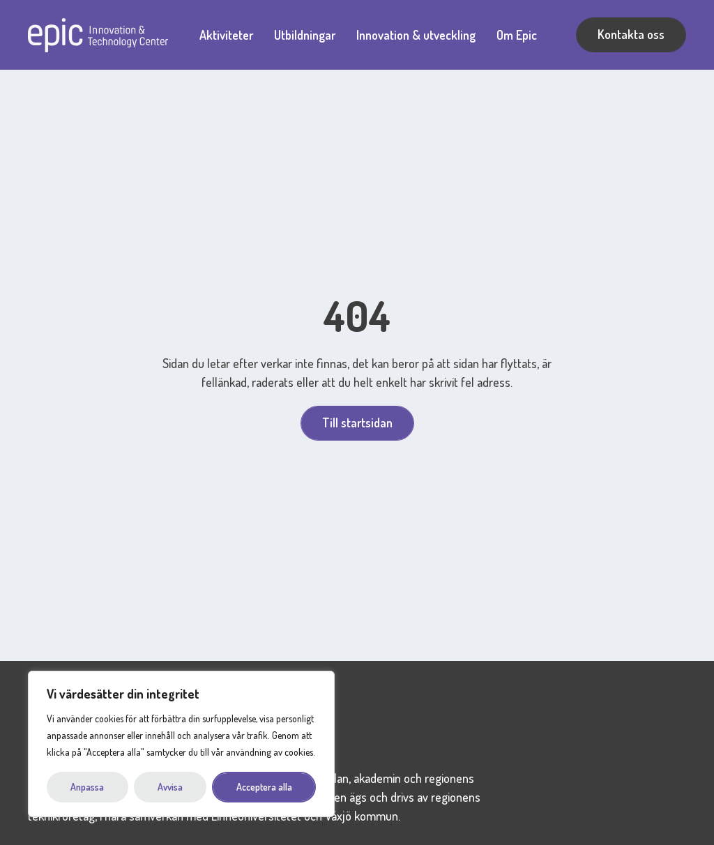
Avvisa (170, 787)
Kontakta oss (631, 34)
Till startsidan (357, 422)
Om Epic (516, 35)
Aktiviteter (226, 35)
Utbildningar (304, 35)
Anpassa (87, 787)
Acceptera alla (264, 787)
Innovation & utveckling (416, 35)
